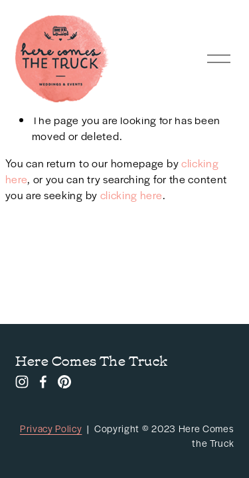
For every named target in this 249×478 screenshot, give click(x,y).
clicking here (131, 194)
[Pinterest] (64, 381)
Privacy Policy (51, 428)
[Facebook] (43, 381)
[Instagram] (22, 381)
